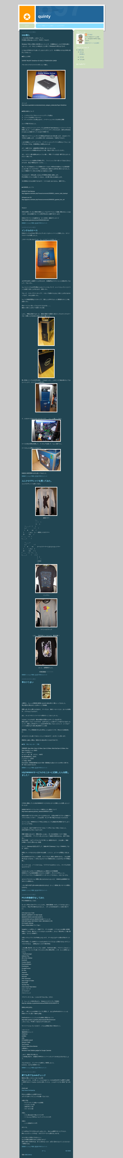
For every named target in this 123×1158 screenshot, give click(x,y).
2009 (79, 50)
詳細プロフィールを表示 (92, 43)
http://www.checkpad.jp (28, 1090)
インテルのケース (30, 230)
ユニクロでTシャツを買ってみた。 (37, 481)
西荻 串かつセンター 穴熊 (31, 744)
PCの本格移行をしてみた (33, 898)
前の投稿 (68, 1150)
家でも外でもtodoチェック (34, 1075)
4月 (81, 57)
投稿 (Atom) (28, 1154)
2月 (81, 59)
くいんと (89, 34)
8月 (81, 52)
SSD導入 (26, 35)
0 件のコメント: (43, 223)
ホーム (44, 1150)
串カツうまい (28, 682)
